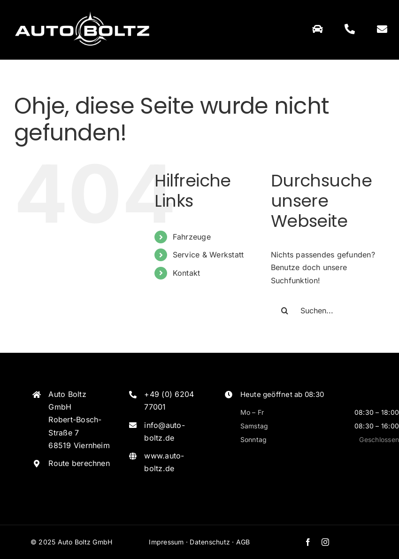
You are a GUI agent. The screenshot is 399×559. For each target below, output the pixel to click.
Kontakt (186, 273)
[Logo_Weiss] (82, 11)
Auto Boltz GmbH (85, 542)
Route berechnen (79, 463)
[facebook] (308, 542)
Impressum (166, 542)
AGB (243, 542)
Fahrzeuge (192, 236)
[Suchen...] (328, 310)
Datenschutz (210, 542)
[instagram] (325, 542)
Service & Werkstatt (208, 254)
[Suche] (285, 310)
